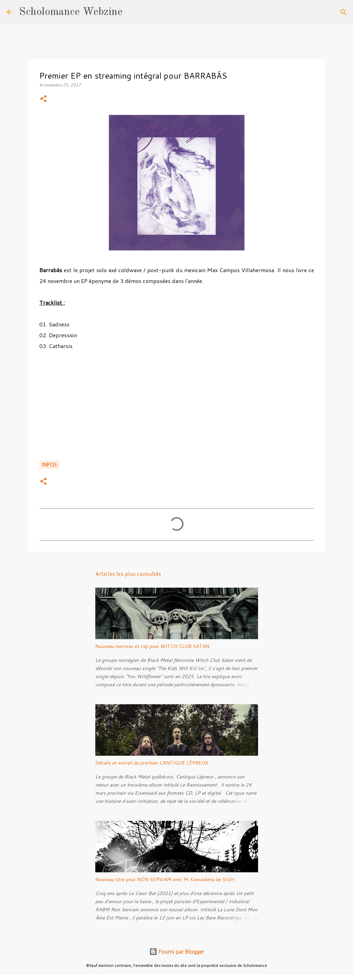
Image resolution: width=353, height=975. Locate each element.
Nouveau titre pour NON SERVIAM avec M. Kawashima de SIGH (164, 879)
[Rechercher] (132, 12)
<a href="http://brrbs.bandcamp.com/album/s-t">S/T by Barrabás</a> (176, 403)
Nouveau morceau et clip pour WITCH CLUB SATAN (152, 646)
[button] (43, 99)
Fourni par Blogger (176, 952)
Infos (49, 465)
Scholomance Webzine (70, 12)
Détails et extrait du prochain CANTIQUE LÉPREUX (151, 762)
